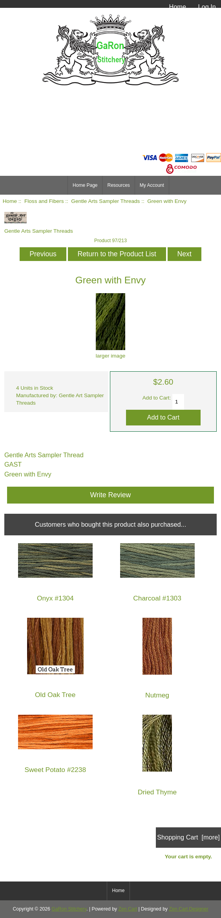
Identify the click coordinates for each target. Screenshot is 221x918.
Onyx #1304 (55, 598)
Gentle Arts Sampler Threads (105, 201)
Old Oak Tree (55, 695)
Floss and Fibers (44, 201)
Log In (207, 6)
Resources (118, 185)
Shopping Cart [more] (188, 837)
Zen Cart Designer (188, 909)
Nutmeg (157, 695)
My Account (152, 185)
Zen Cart (128, 909)
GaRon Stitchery (68, 909)
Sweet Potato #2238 (55, 770)
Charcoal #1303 (157, 598)
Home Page (85, 185)
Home (177, 6)
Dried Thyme (157, 792)
